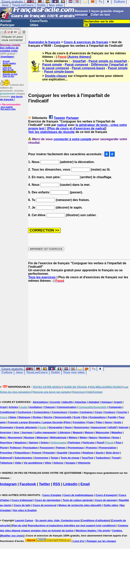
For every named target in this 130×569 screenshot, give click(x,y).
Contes (73, 412)
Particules (88, 442)
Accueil (5, 21)
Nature (93, 437)
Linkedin (70, 484)
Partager (72, 118)
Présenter (49, 452)
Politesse (15, 447)
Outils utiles (111, 505)
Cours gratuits (12, 369)
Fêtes (99, 422)
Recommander (9, 72)
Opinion (33, 442)
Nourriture (6, 442)
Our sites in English (25, 510)
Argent (118, 402)
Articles (13, 407)
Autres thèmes (79, 56)
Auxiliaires (35, 407)
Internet (123, 427)
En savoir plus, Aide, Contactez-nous (57, 520)
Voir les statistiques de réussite (51, 132)
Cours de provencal (44, 505)
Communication (66, 407)
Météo (83, 437)
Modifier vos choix (12, 535)
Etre (84, 417)
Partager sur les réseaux (101, 541)
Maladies (116, 432)
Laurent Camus (24, 520)
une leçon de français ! (11, 98)
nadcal (62, 125)
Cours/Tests (39, 21)
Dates (12, 417)
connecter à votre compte (73, 139)
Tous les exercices (42, 277)
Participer (7, 25)
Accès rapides (9, 63)
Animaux (106, 402)
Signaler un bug (10, 74)
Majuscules (102, 432)
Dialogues (24, 417)
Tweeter (59, 118)
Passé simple (52, 64)
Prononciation (107, 447)
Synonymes (41, 457)
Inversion (5, 432)
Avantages (7, 56)
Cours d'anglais (51, 495)
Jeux (5, 5)
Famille (112, 417)
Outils (41, 5)
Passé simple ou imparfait (108, 61)
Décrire (48, 417)
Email (85, 484)
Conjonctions (42, 412)
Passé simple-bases (59, 71)
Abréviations (40, 402)
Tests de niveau (70, 457)
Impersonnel (98, 427)
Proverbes (6, 452)
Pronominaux (76, 447)
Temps (54, 457)
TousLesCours (22, 5)
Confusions (24, 412)
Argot (3, 407)
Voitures (58, 462)
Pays (118, 442)
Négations (20, 442)
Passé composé (76, 64)
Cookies (117, 530)
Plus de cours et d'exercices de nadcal (76, 128)
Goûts (117, 422)
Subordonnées (23, 457)
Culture (7, 372)
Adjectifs (67, 402)
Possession (47, 447)
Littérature (64, 432)
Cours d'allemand (22, 500)
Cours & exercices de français (86, 42)
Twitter (44, 484)
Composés (115, 407)
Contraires (86, 412)
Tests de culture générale (78, 500)
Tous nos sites (74, 372)
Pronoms (91, 447)
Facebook (28, 484)
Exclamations (98, 417)
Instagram (8, 484)
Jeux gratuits (7, 107)
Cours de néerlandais (47, 500)
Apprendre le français (44, 42)
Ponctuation (30, 447)
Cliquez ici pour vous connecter (12, 38)
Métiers (73, 437)
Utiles (34, 25)
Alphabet (93, 402)
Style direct (112, 452)
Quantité (62, 452)
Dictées (37, 417)
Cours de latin (22, 505)
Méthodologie (58, 437)
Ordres (44, 442)
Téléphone (6, 462)
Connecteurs (59, 412)
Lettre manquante (45, 432)
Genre (108, 422)
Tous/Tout (87, 457)
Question (74, 452)
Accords (55, 402)
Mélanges (42, 437)
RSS (56, 484)
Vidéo (18, 462)
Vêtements (84, 462)
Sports (100, 452)
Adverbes (80, 402)
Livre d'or (7, 68)
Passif (100, 442)
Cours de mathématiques (78, 495)
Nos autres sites (8, 109)
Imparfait (79, 61)
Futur (90, 422)
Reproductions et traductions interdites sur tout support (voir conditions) (72, 525)
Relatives (87, 452)
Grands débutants (26, 427)
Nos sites (56, 5)
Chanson (49, 407)
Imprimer (7, 65)
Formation (79, 422)
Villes (47, 462)
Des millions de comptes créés (10, 47)
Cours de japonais (106, 500)
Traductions (102, 457)
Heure (68, 427)
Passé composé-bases (88, 68)
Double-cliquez (56, 76)
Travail (116, 457)
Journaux (27, 432)
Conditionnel (7, 412)
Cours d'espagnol (106, 495)
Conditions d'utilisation (95, 520)
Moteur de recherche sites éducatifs (80, 505)
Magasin (78, 432)
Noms (115, 437)
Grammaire (6, 427)
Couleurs (109, 412)
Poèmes (61, 447)
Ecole (77, 417)
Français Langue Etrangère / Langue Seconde (35, 422)
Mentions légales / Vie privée (93, 530)
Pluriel (4, 447)
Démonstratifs (63, 417)
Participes (74, 442)
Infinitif (112, 427)
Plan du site (8, 70)
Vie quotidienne (33, 462)
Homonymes (81, 427)
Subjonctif (6, 457)
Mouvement (15, 437)
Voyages (70, 462)
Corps (98, 412)
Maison (89, 432)
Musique (29, 437)
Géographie (55, 427)
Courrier (122, 412)
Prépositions (22, 452)
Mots (3, 437)
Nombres (104, 437)
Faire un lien (8, 76)
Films (67, 422)
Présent (36, 452)
